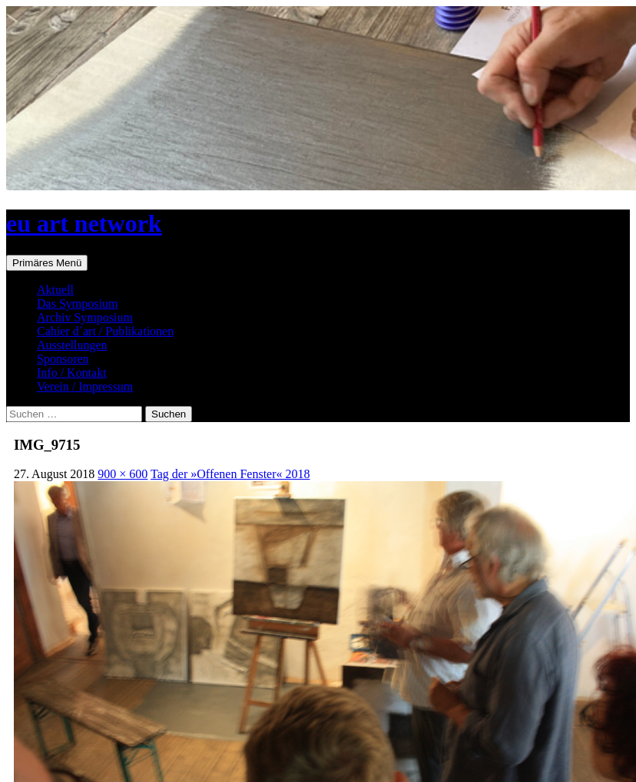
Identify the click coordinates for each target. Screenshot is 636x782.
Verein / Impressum (85, 386)
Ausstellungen (72, 344)
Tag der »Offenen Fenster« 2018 (230, 473)
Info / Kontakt (72, 372)
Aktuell (55, 289)
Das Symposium (77, 303)
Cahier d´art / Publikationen (105, 331)
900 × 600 (122, 473)
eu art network (84, 223)
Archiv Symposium (85, 317)
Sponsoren (63, 358)
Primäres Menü (46, 263)
